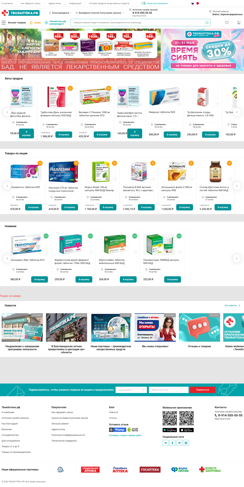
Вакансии (7, 429)
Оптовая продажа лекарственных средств (109, 3)
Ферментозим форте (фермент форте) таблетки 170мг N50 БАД (72, 262)
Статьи (113, 418)
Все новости (232, 305)
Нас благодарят (10, 423)
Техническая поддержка (64, 440)
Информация (75, 3)
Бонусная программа (155, 3)
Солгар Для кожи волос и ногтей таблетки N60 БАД (214, 189)
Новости (113, 412)
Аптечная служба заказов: (145, 10)
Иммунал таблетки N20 (162, 112)
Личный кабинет (60, 423)
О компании (7, 3)
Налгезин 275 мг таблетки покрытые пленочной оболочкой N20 (63, 189)
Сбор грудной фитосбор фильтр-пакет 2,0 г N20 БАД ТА (21, 115)
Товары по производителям (16, 452)
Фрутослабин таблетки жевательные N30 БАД (112, 262)
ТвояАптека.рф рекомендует (55, 22)
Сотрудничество (10, 435)
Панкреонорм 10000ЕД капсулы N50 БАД (161, 262)
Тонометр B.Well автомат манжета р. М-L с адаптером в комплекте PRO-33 (139, 189)
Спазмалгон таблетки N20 (25, 187)
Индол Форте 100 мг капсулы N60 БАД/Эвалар (99, 189)
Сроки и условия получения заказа (69, 418)
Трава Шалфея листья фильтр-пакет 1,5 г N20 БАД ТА (129, 115)
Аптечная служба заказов (15, 418)
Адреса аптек (54, 3)
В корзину (26, 133)
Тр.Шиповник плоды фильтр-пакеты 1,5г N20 (200, 114)
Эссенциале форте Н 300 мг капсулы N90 (176, 189)
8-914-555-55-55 (142, 12)
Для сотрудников (11, 440)
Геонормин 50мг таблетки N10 (27, 260)
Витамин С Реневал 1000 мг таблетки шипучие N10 (94, 114)
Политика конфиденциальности (68, 435)
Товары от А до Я (10, 446)
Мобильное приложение (177, 407)
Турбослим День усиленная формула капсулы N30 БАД (56, 114)
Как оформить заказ (30, 3)
